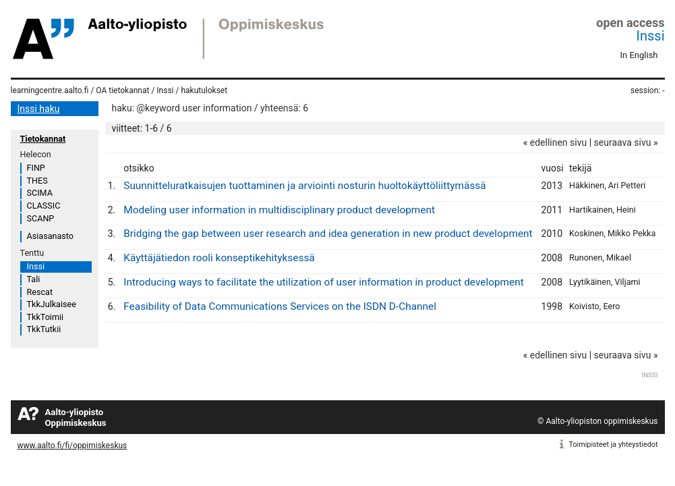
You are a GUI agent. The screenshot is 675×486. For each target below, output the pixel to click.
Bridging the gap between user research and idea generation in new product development (327, 233)
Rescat (40, 292)
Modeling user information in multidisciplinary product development (279, 210)
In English (639, 55)
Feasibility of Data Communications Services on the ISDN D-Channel (279, 306)
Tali (33, 279)
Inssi (651, 36)
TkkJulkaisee (51, 304)
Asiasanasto (50, 236)
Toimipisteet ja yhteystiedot (613, 444)
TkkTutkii (44, 329)
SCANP (41, 218)
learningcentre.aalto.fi (50, 90)
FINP (36, 168)
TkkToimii (45, 317)
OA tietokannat (122, 90)
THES (37, 181)
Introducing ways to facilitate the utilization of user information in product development (323, 282)
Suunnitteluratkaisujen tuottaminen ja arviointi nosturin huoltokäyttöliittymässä (304, 186)
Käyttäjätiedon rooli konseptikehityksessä (218, 258)
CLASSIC (44, 205)
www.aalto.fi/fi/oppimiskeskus (72, 445)
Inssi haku (39, 108)
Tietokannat (43, 139)
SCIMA (40, 193)
